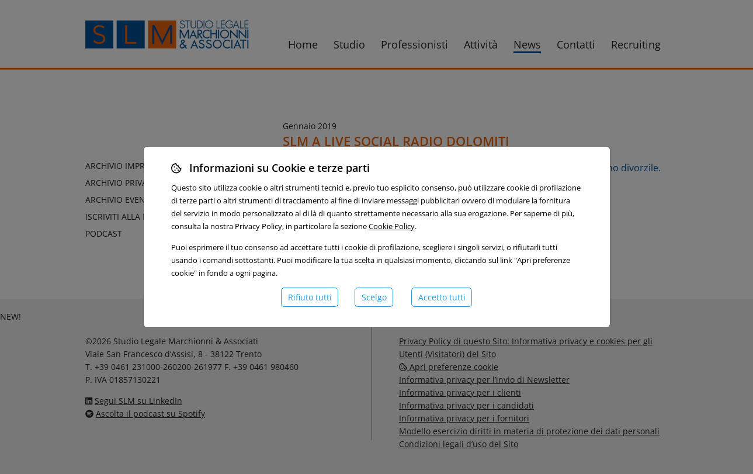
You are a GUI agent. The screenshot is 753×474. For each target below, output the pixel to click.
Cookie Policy (392, 226)
